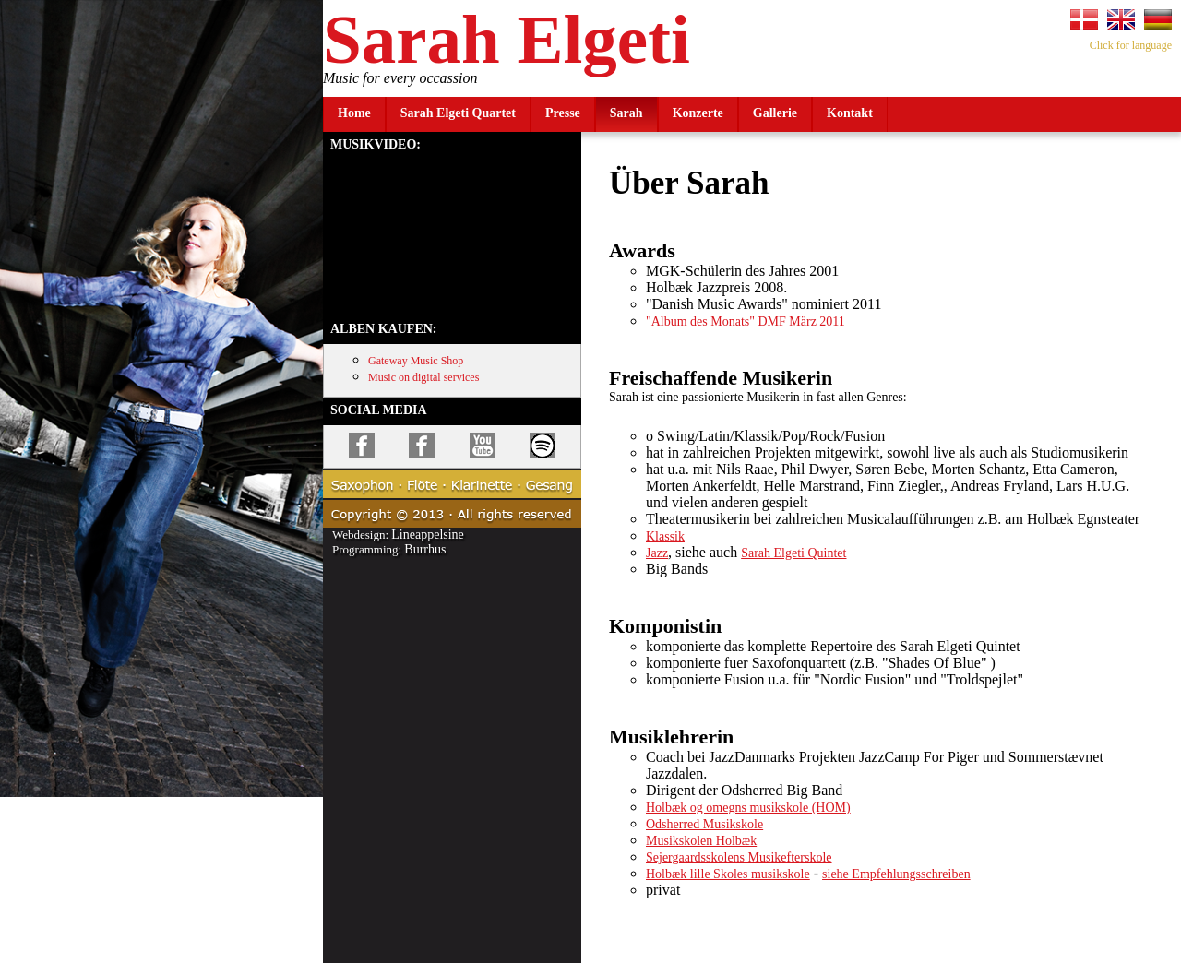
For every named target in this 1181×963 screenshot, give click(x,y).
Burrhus (425, 549)
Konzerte (698, 113)
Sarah (626, 113)
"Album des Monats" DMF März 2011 (745, 321)
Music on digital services (423, 377)
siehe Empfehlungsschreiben (896, 874)
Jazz (657, 553)
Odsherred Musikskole (704, 824)
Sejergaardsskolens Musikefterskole (739, 857)
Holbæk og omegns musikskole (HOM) (748, 807)
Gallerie (775, 113)
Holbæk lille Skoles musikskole (728, 874)
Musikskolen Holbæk (701, 841)
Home (354, 113)
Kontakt (850, 113)
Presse (562, 113)
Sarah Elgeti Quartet (458, 113)
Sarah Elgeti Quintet (793, 553)
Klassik (665, 536)
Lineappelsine (427, 534)
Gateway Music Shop (415, 360)
